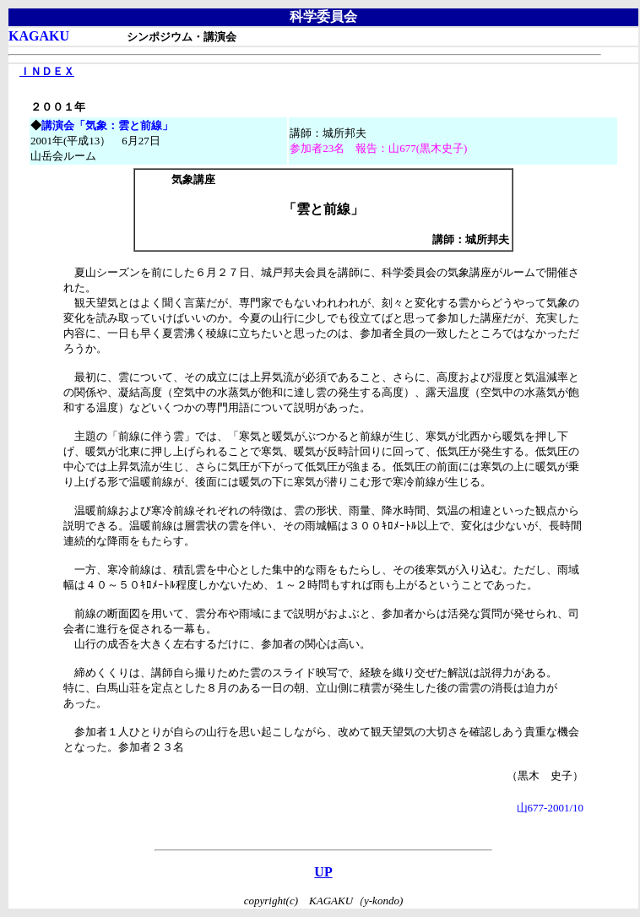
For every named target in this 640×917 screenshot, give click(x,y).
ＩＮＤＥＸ (46, 71)
